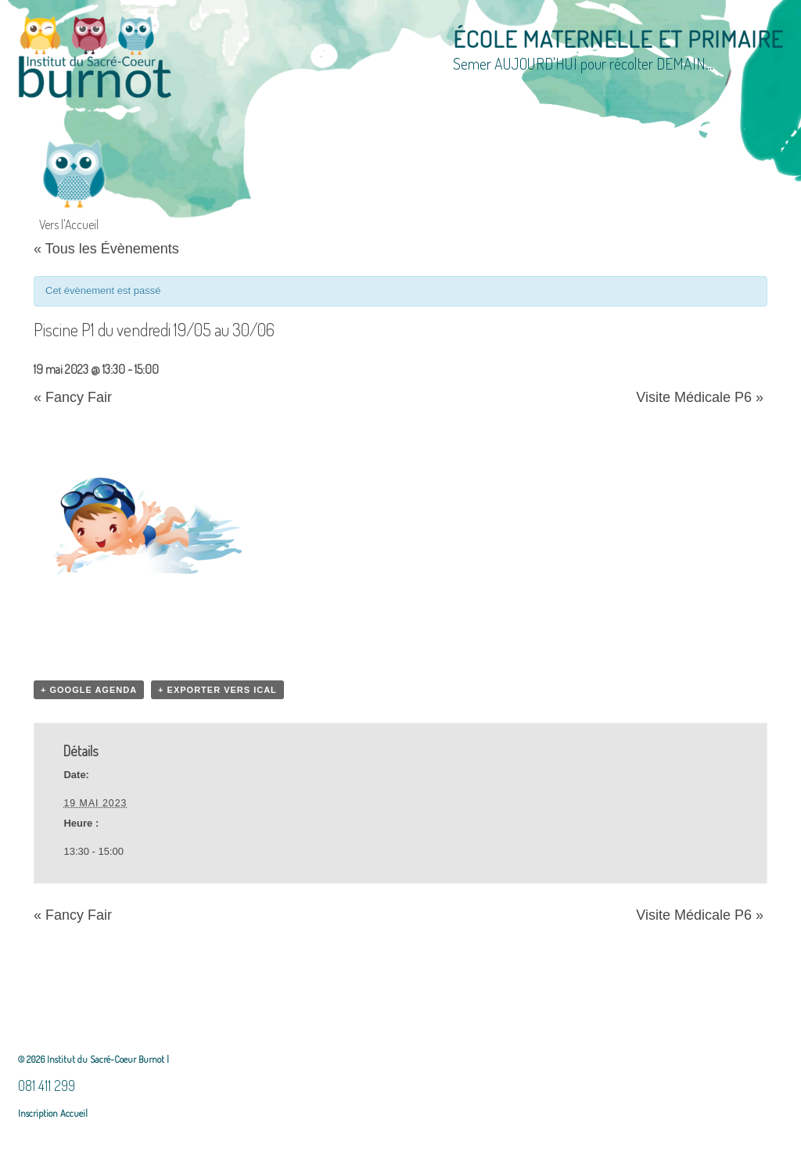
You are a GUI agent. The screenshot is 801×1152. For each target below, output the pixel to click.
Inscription (38, 1113)
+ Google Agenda (89, 689)
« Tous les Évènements (106, 249)
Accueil (73, 1113)
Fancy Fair (73, 397)
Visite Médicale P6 (699, 397)
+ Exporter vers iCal (217, 689)
